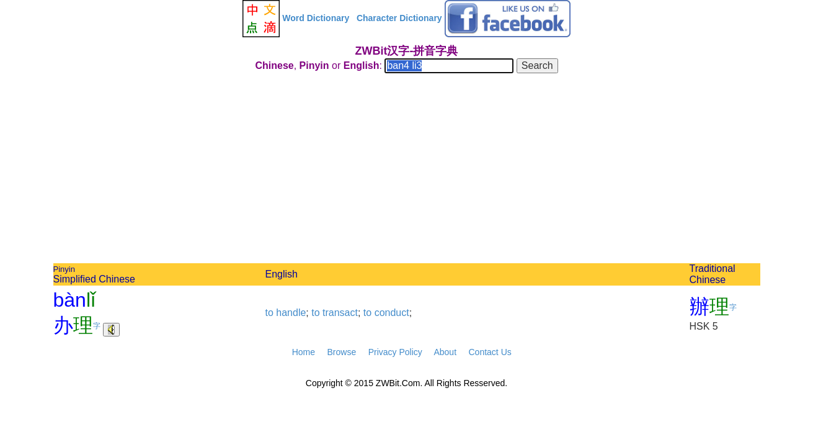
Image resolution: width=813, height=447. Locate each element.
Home (303, 352)
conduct (392, 312)
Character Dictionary (399, 18)
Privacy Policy (395, 352)
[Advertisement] (406, 170)
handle (291, 312)
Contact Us (490, 352)
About (444, 352)
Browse (341, 352)
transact (340, 312)
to (269, 312)
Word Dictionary (315, 18)
